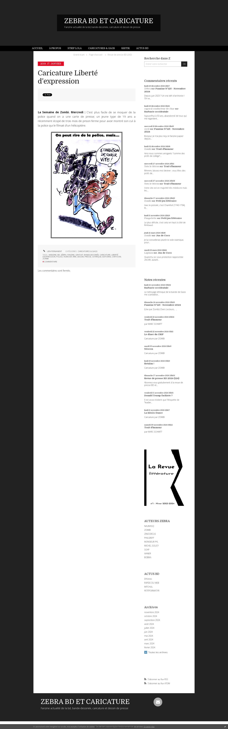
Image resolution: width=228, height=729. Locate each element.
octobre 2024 (150, 616)
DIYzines (148, 578)
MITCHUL (148, 586)
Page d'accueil (95, 54)
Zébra (147, 88)
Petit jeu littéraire (166, 201)
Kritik (125, 48)
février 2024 (149, 647)
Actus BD (142, 48)
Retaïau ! (149, 363)
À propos (55, 48)
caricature (105, 254)
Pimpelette (150, 218)
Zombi (147, 149)
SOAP (146, 549)
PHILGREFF (149, 537)
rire (74, 256)
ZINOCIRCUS (150, 533)
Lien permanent (52, 251)
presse (88, 256)
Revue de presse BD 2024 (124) (161, 378)
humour (68, 256)
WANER (147, 553)
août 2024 (149, 624)
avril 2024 (148, 639)
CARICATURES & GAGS (87, 251)
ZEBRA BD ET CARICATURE (108, 21)
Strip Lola (75, 48)
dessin (80, 256)
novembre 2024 (151, 612)
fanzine (71, 254)
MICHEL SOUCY (151, 545)
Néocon (148, 349)
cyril (146, 129)
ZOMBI (147, 530)
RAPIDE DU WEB (151, 582)
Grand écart (78, 54)
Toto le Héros (151, 166)
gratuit (79, 254)
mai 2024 (148, 636)
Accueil (37, 48)
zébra (63, 254)
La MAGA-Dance (153, 413)
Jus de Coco (163, 235)
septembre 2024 (152, 620)
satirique (96, 256)
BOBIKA (147, 557)
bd (58, 254)
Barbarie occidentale (156, 111)
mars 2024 (149, 643)
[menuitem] (39, 48)
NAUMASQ (149, 526)
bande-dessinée (91, 254)
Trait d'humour (164, 149)
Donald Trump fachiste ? (158, 395)
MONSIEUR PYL (151, 541)
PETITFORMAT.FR (151, 590)
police (59, 256)
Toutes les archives (158, 652)
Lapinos (148, 253)
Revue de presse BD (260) (120, 54)
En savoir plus (149, 726)
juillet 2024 (149, 628)
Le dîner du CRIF (154, 334)
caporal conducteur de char (159, 108)
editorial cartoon (111, 256)
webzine (53, 254)
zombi (46, 258)
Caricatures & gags (101, 48)
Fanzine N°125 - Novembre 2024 (162, 305)
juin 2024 (148, 632)
